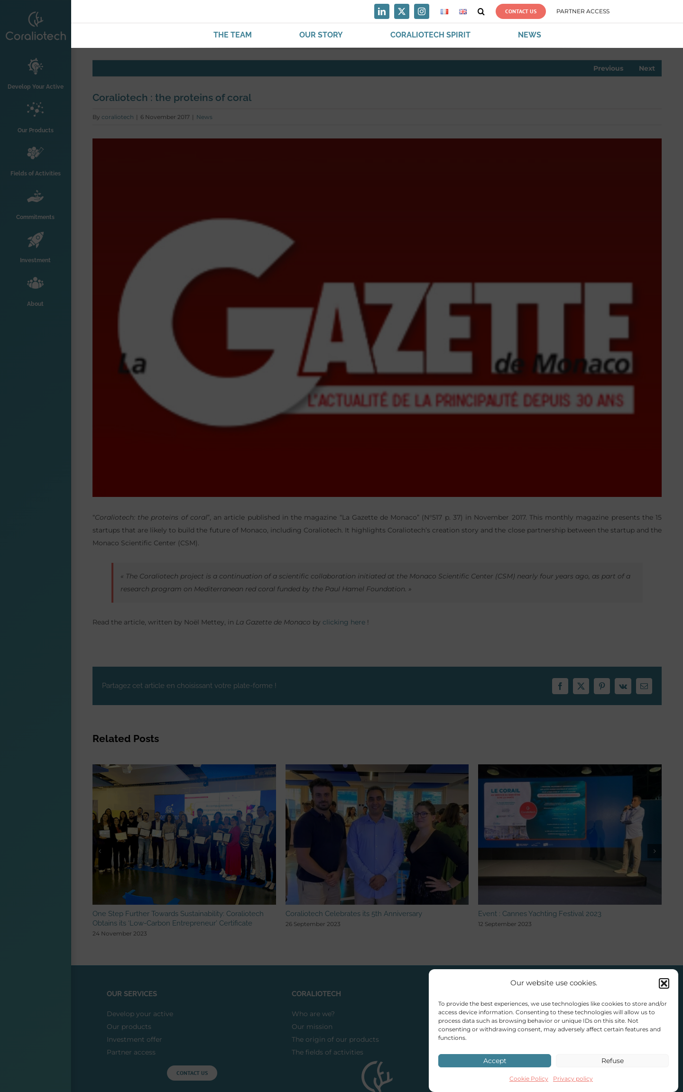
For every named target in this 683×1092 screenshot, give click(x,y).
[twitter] (401, 11)
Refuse (612, 1066)
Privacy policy (573, 1084)
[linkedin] (381, 11)
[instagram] (421, 11)
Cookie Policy (528, 1084)
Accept (495, 1066)
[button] (664, 988)
